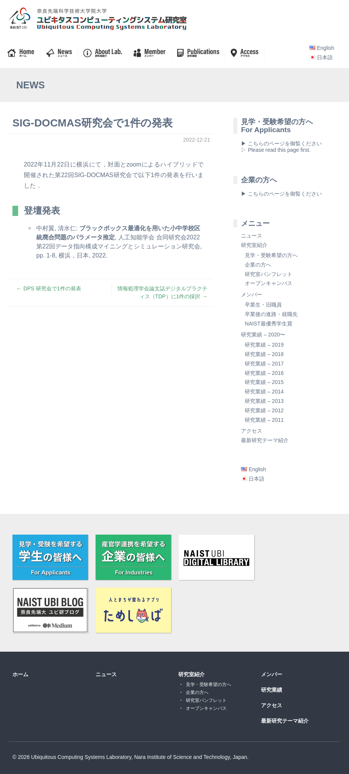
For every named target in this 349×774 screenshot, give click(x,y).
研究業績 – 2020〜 (263, 334)
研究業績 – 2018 (264, 354)
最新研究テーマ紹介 (265, 440)
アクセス (251, 431)
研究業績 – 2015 (264, 382)
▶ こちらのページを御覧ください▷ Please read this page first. (281, 146)
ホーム (20, 674)
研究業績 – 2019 (264, 345)
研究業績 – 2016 (264, 373)
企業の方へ (258, 265)
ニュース (251, 236)
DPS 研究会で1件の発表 (52, 288)
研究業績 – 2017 (264, 364)
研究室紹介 (254, 245)
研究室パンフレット (268, 274)
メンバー (251, 294)
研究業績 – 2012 (264, 410)
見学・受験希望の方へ (271, 255)
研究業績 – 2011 (264, 420)
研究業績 (271, 690)
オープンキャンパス (268, 283)
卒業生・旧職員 (263, 305)
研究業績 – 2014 (264, 392)
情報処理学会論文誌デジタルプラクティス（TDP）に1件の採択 (162, 292)
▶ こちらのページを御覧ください (281, 194)
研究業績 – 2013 (264, 401)
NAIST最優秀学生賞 (268, 324)
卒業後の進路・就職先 (271, 314)
